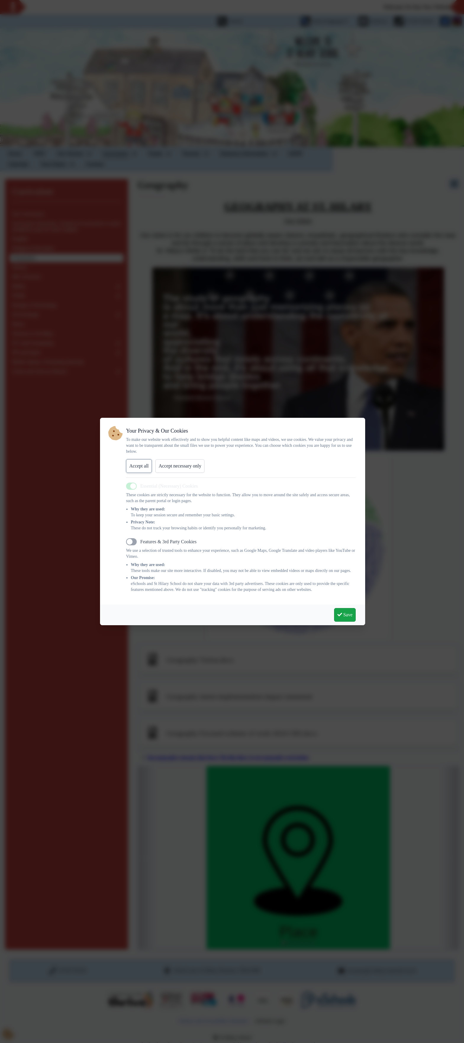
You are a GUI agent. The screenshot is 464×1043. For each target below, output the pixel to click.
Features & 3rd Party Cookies (168, 541)
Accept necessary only (180, 465)
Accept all (139, 465)
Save (344, 614)
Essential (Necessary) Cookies (169, 486)
